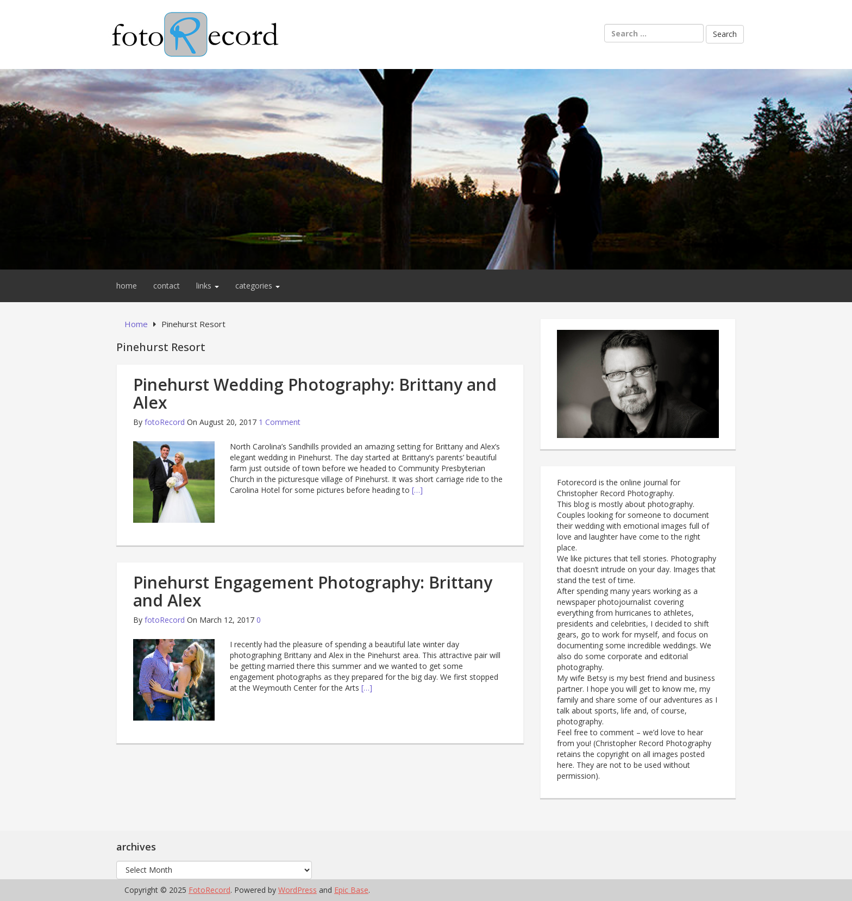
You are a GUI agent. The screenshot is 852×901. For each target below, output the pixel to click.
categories (257, 285)
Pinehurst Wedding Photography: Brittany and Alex (315, 393)
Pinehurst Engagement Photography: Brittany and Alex (312, 591)
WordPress (297, 890)
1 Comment (279, 422)
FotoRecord (209, 890)
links (207, 285)
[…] (417, 490)
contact (166, 285)
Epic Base (351, 890)
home (126, 285)
